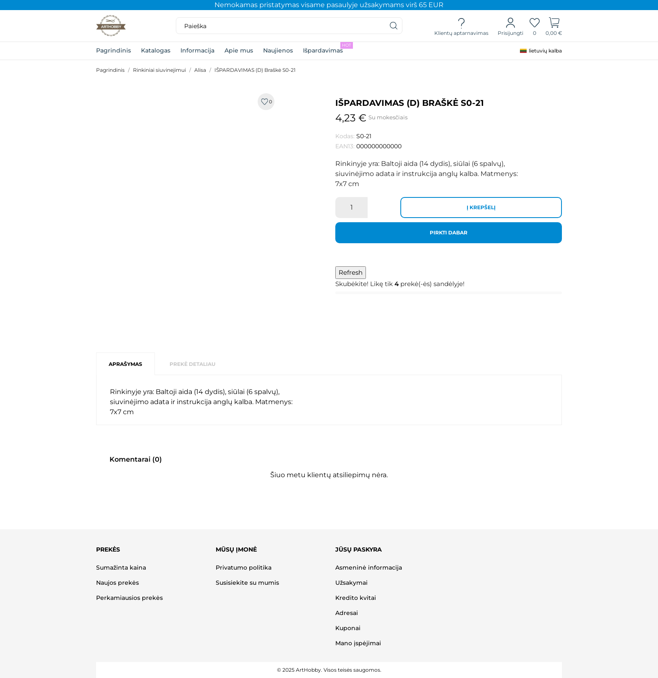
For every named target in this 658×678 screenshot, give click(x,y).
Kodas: (345, 136)
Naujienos (278, 50)
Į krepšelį (481, 207)
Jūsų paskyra (358, 549)
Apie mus (239, 50)
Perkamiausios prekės (129, 598)
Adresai (346, 613)
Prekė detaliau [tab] (192, 364)
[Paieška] (394, 25)
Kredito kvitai (355, 598)
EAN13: (345, 146)
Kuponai (347, 628)
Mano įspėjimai (358, 643)
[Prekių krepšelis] (554, 26)
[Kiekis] (351, 207)
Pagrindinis (113, 50)
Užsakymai (351, 582)
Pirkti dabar (448, 232)
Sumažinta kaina (121, 567)
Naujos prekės (117, 582)
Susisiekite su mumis (247, 582)
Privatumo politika (244, 567)
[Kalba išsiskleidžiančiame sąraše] (541, 51)
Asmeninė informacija (368, 567)
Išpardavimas (328, 48)
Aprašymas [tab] (125, 364)
